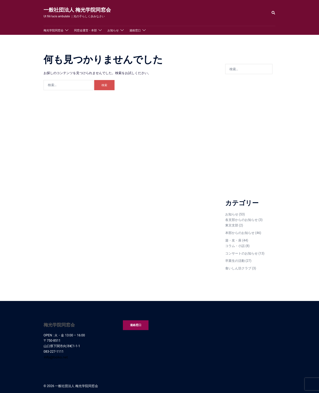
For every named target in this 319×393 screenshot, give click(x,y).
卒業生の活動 (235, 261)
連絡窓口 (135, 30)
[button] (273, 13)
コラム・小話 (235, 246)
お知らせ (113, 30)
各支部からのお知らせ (241, 220)
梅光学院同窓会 (53, 30)
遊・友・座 (233, 240)
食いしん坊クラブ (238, 268)
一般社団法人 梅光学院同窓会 (77, 10)
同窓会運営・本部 (85, 30)
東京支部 (231, 225)
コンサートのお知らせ (241, 253)
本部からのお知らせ (240, 233)
